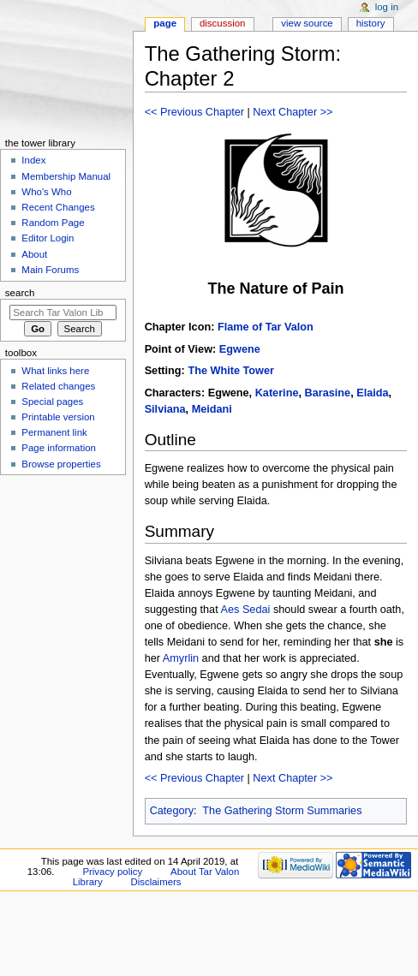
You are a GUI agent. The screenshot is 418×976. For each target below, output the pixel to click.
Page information (58, 448)
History (370, 23)
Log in (386, 7)
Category (172, 811)
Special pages (52, 401)
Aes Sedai (246, 610)
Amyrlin (181, 658)
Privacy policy (112, 871)
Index (33, 160)
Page (164, 23)
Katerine (277, 393)
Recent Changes (57, 207)
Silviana (165, 409)
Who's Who (46, 192)
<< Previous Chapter (194, 112)
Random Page (52, 222)
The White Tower (231, 371)
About (34, 254)
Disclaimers (156, 882)
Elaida (372, 393)
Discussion (222, 23)
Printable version (57, 417)
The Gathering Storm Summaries (281, 811)
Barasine (328, 393)
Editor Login (47, 238)
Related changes (58, 386)
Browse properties (60, 464)
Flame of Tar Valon (266, 327)
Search (20, 293)
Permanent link (54, 432)
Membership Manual (65, 176)
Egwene (239, 349)
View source (306, 23)
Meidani (212, 409)
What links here (55, 371)
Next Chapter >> (292, 112)
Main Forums (50, 270)
